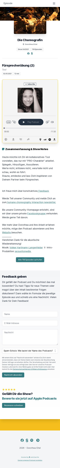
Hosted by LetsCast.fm (30, 457)
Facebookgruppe (36, 213)
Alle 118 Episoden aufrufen (30, 260)
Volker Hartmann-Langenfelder (26, 247)
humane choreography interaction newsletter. (31, 202)
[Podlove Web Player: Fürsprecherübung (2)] (30, 111)
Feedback (43, 191)
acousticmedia (23, 251)
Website (6, 232)
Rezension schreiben (13, 405)
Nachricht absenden (13, 375)
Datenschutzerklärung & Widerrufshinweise (30, 369)
